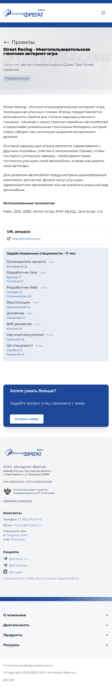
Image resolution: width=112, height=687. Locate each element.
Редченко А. (16, 354)
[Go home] (24, 452)
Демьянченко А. (18, 307)
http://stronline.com (26, 239)
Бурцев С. (14, 277)
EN (5, 680)
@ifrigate (16, 572)
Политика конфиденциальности (28, 665)
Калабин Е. (15, 350)
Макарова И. (16, 318)
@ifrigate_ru (18, 559)
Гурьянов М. (15, 339)
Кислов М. (14, 328)
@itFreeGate (18, 565)
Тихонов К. (15, 292)
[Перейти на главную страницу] (24, 13)
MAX (24, 535)
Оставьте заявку (27, 419)
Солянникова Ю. (19, 296)
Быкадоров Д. (17, 266)
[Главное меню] (103, 12)
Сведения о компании (17, 500)
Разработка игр (17, 78)
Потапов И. (15, 281)
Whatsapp (17, 539)
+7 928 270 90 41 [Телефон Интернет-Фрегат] (30, 519)
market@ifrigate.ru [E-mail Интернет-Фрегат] (27, 525)
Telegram (12, 535)
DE (12, 680)
